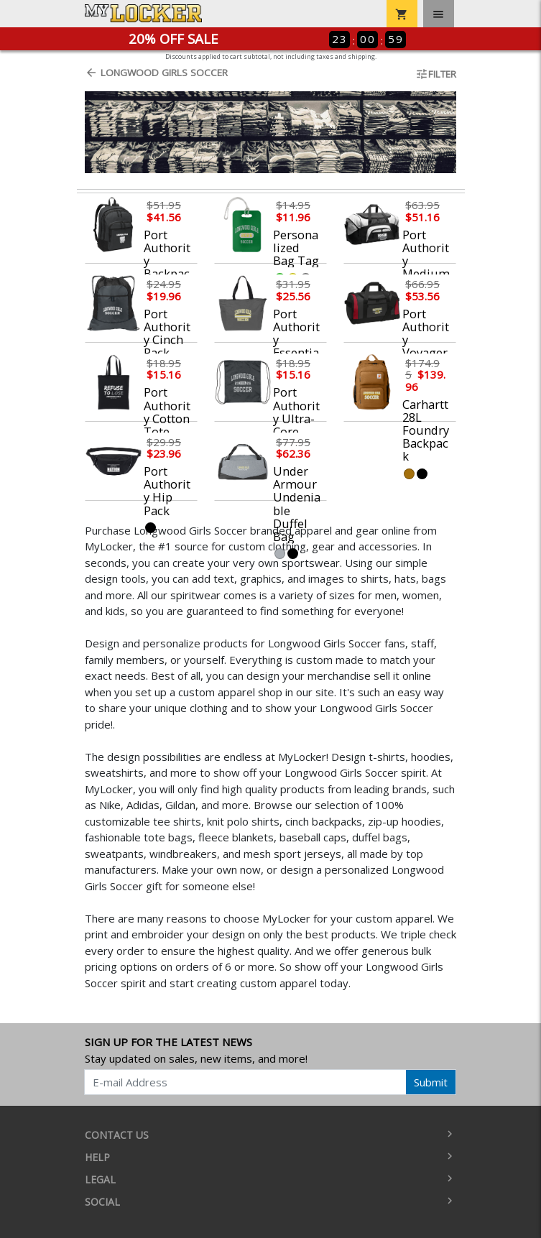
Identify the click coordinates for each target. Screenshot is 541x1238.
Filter (435, 74)
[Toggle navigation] (438, 13)
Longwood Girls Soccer (156, 72)
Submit (431, 1082)
